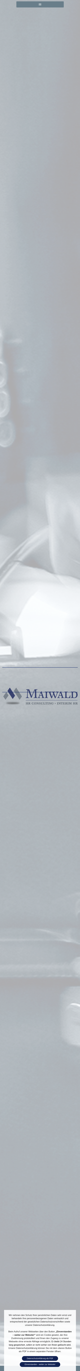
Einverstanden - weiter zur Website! (40, 1364)
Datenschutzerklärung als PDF (40, 1358)
